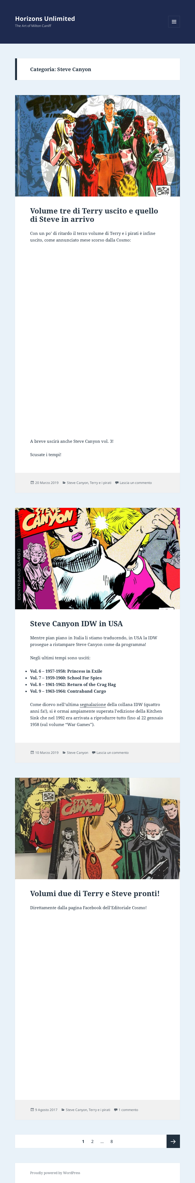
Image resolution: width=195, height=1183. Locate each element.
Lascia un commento (136, 482)
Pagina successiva (173, 1141)
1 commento (128, 1109)
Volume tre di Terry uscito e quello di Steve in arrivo (94, 215)
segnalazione (93, 704)
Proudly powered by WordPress (55, 1172)
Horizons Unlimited (45, 18)
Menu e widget (174, 27)
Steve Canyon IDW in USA (76, 623)
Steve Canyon (77, 482)
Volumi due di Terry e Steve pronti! (95, 893)
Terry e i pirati (100, 482)
